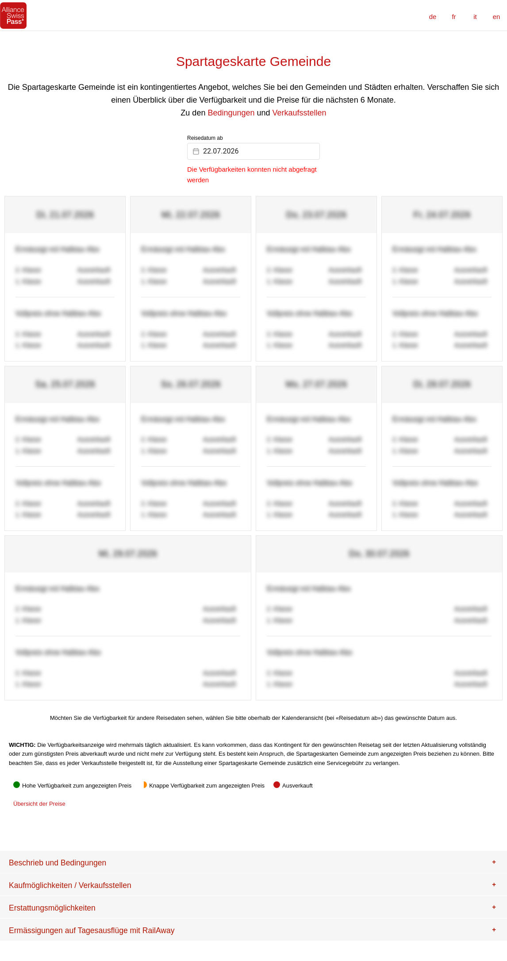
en (496, 16)
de (433, 16)
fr (454, 16)
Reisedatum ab (205, 138)
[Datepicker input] (253, 151)
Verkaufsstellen (299, 112)
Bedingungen (230, 112)
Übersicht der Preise (39, 803)
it (475, 16)
